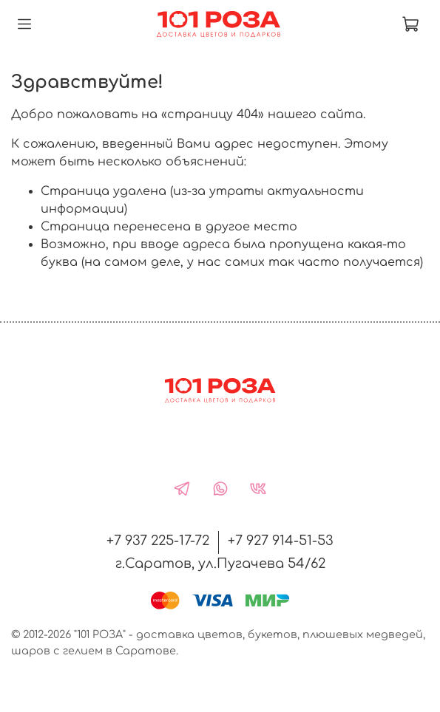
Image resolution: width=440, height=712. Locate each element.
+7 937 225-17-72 (157, 540)
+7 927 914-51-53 (281, 540)
